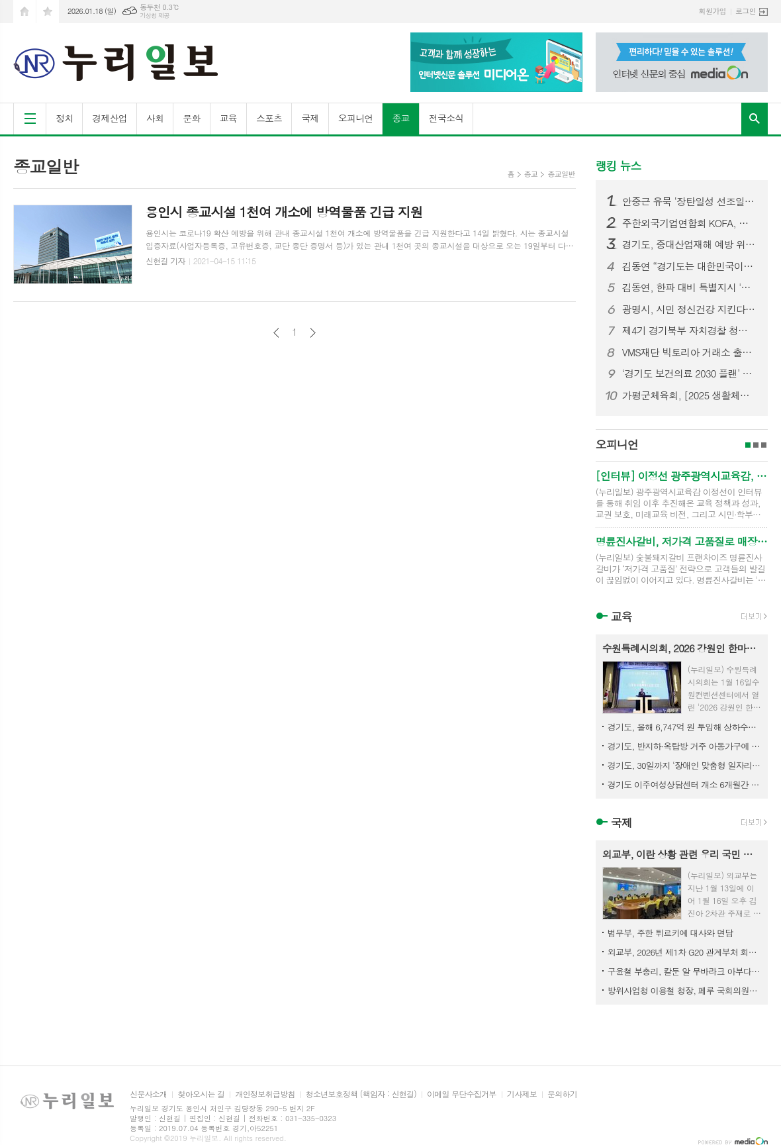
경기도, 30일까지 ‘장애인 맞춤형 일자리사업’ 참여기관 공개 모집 (684, 765)
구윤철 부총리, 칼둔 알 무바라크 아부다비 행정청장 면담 (684, 971)
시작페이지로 (24, 11)
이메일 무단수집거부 (461, 1094)
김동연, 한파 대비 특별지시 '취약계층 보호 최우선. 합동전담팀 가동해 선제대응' (689, 287)
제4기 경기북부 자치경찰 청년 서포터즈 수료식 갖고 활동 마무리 (689, 330)
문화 (191, 117)
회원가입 (712, 11)
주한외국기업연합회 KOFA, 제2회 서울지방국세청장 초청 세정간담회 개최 (689, 223)
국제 (309, 117)
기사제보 (522, 1094)
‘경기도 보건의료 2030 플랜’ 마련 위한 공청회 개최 (689, 373)
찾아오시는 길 (200, 1094)
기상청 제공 (154, 15)
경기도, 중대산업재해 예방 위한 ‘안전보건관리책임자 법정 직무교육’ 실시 (689, 244)
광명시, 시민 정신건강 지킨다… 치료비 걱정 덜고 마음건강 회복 (689, 309)
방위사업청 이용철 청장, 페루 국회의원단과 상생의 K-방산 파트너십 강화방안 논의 (684, 990)
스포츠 (269, 117)
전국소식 (446, 117)
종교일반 (560, 174)
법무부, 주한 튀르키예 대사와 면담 (670, 932)
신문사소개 (148, 1094)
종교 (400, 117)
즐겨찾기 (47, 11)
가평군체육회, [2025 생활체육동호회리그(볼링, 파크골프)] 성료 (689, 395)
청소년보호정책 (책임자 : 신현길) (361, 1094)
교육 (228, 117)
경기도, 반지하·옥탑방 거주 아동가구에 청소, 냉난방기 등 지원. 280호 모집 (684, 746)
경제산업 (109, 117)
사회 (154, 117)
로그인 (745, 11)
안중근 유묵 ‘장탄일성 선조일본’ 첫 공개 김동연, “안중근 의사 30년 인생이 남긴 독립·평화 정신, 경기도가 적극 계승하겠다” (689, 201)
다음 (312, 332)
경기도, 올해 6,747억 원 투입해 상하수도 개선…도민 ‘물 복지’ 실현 (684, 727)
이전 (276, 332)
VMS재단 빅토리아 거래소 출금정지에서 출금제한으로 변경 (689, 352)
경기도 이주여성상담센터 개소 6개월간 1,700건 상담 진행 (684, 784)
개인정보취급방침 (265, 1094)
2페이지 (755, 445)
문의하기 (562, 1094)
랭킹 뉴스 (618, 166)
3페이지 (763, 445)
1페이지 (748, 445)
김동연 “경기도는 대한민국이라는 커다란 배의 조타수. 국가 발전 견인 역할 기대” (689, 266)
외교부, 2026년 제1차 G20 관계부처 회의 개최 (684, 952)
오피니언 (355, 117)
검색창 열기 (754, 118)
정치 (64, 117)
